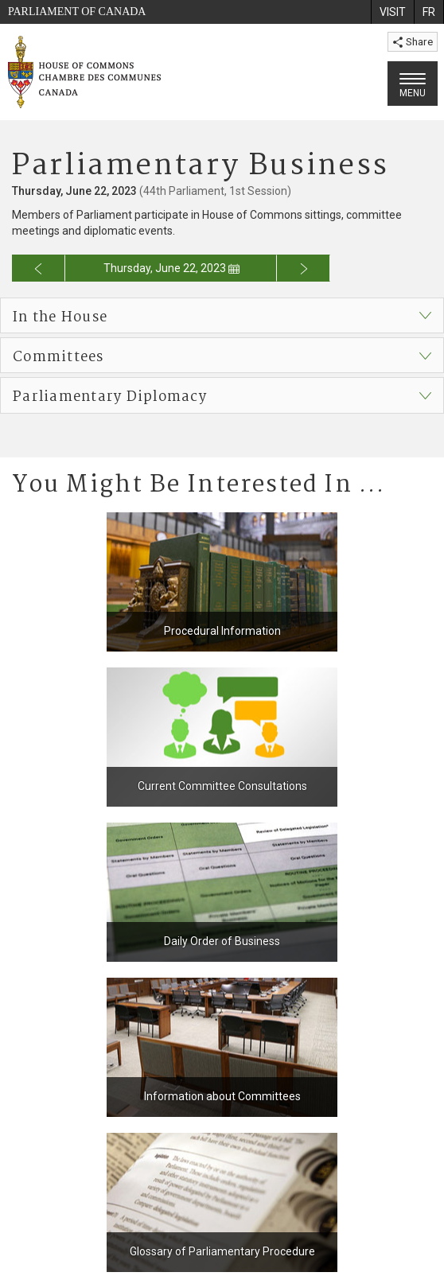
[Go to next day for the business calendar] (303, 268)
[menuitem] (392, 12)
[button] (222, 315)
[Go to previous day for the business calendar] (38, 268)
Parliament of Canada (77, 12)
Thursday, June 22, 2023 (171, 268)
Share (412, 41)
